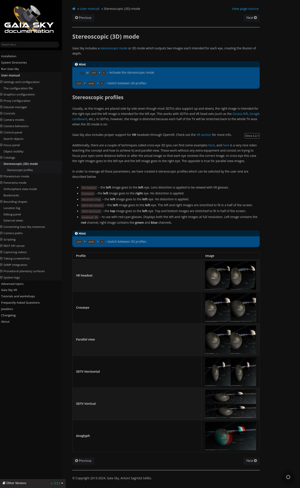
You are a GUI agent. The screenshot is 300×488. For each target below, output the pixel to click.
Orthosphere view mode (24, 189)
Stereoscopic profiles (24, 170)
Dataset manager (17, 107)
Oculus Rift (244, 114)
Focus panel (14, 145)
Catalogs (11, 157)
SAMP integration (17, 265)
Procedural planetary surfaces (26, 271)
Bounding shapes (17, 202)
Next (255, 17)
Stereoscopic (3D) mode (23, 164)
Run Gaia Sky (12, 69)
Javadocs (11, 309)
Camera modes (16, 120)
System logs (13, 277)
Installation (10, 56)
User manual (12, 75)
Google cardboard (89, 119)
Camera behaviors (18, 126)
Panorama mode (17, 183)
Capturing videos (17, 252)
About (7, 322)
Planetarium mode (18, 176)
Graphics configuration (21, 94)
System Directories (16, 62)
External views (17, 220)
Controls (11, 113)
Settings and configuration (23, 82)
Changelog (12, 315)
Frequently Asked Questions (22, 303)
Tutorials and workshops (20, 296)
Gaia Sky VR (11, 290)
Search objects (17, 139)
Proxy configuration (19, 101)
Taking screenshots (19, 258)
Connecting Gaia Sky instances (26, 227)
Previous (87, 17)
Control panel (15, 132)
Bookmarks (15, 195)
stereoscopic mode (117, 48)
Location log (15, 208)
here (215, 145)
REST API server (16, 246)
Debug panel (16, 214)
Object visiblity (17, 151)
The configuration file (21, 88)
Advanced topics (14, 284)
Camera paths (15, 233)
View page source (248, 8)
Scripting (11, 239)
